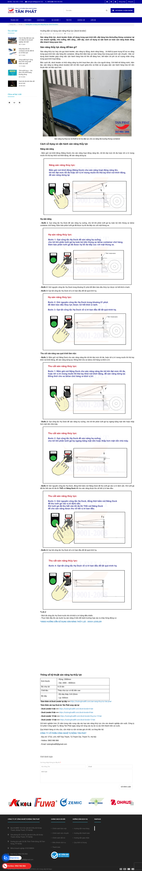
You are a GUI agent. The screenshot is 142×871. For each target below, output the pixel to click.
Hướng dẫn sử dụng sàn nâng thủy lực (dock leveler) (63, 31)
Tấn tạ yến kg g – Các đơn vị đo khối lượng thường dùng (26, 72)
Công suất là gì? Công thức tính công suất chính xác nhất (26, 61)
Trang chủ (14, 20)
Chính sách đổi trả (58, 838)
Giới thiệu (27, 20)
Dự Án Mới (56, 20)
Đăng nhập (122, 2)
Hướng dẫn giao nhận (81, 838)
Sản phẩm (41, 20)
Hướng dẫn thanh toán (81, 833)
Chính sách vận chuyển (60, 833)
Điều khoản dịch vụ (58, 842)
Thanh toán (55, 847)
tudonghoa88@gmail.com (35, 2)
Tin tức (69, 20)
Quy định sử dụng (80, 842)
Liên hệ (93, 20)
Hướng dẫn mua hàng (81, 828)
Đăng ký (130, 2)
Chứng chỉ (81, 20)
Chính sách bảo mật (58, 828)
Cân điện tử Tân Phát (105, 828)
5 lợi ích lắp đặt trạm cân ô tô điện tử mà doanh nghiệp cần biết (26, 40)
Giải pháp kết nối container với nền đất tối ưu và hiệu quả (26, 50)
